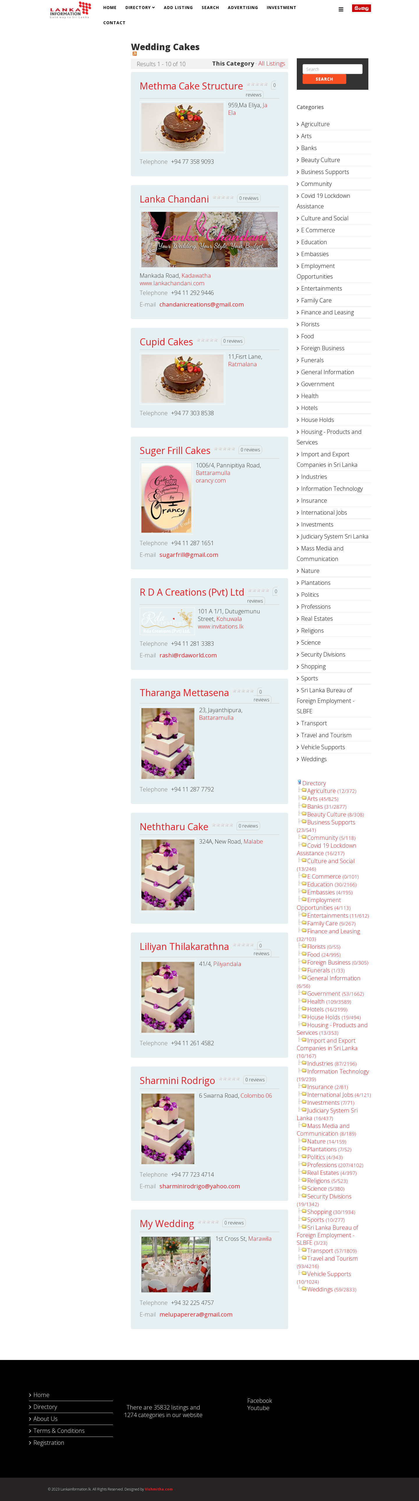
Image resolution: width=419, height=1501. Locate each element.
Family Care (316, 300)
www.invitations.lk (221, 626)
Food (307, 336)
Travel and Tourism (326, 735)
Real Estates (317, 618)
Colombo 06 (256, 1095)
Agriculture (315, 124)
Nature (310, 571)
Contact (114, 22)
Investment (282, 7)
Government (317, 384)
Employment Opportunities (316, 271)
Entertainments (321, 288)
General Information (327, 372)
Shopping (313, 666)
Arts (306, 136)
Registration (48, 1443)
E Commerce (318, 230)
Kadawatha (196, 275)
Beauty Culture (320, 160)
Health (310, 396)
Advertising (243, 7)
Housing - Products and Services (329, 437)
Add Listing (178, 7)
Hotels (309, 408)
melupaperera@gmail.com (195, 1314)
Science (311, 642)
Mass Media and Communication (320, 553)
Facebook (254, 1401)
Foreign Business (323, 348)
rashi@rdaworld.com (188, 655)
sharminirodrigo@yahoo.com (199, 1186)
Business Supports (325, 172)
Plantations (316, 583)
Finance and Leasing (327, 312)
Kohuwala (229, 619)
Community (316, 184)
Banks (309, 148)
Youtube (252, 1408)
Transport (314, 723)
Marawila (260, 1239)
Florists (310, 324)
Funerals (312, 360)
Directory (138, 7)
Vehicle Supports (323, 747)
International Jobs (324, 512)
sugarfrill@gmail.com (188, 555)
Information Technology (332, 488)
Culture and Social (325, 218)
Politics (310, 595)
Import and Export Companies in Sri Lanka (327, 459)
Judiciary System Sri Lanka (335, 536)
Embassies (315, 254)
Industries (314, 477)
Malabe (253, 841)
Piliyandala (227, 964)
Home (110, 7)
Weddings (314, 759)
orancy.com (211, 480)
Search (210, 7)
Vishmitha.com (159, 1489)
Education (314, 242)
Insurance (314, 500)
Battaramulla (213, 473)
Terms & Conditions (59, 1431)
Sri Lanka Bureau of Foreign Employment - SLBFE (325, 700)
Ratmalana (242, 364)
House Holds (317, 420)
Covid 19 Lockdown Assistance (323, 201)
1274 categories (144, 1415)
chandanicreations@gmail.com (201, 304)
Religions (312, 630)
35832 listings (171, 1407)
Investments (317, 524)
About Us (45, 1419)
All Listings (271, 63)
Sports (309, 678)
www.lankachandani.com (172, 283)
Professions (316, 606)
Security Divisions (323, 654)
